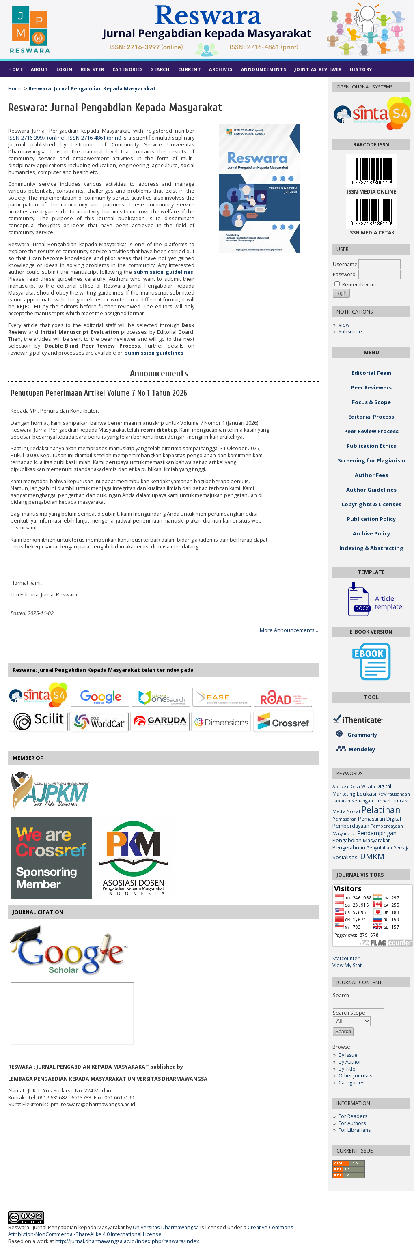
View (344, 324)
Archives (221, 69)
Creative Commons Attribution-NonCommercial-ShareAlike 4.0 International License (150, 1231)
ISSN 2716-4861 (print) (94, 137)
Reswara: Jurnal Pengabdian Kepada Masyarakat (92, 88)
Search (160, 69)
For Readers (353, 1116)
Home (15, 69)
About (39, 69)
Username (345, 264)
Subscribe (350, 331)
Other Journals (355, 1075)
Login (64, 69)
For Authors (352, 1123)
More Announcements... (289, 630)
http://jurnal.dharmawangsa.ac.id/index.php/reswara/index (127, 1241)
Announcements (264, 69)
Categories (351, 1082)
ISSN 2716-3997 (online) (36, 137)
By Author (350, 1061)
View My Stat (347, 965)
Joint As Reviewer (318, 69)
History (361, 69)
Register (92, 69)
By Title (347, 1068)
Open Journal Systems (364, 87)
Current (189, 69)
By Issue (348, 1055)
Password (344, 274)
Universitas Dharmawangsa (166, 1227)
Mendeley (362, 749)
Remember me (360, 284)
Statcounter (346, 958)
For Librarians (355, 1130)
